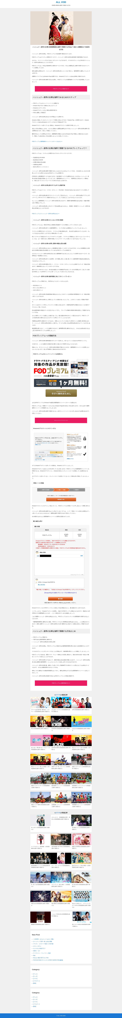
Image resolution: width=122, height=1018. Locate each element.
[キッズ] (35, 976)
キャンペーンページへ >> (61, 420)
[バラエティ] (36, 981)
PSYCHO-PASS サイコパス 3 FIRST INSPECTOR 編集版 (48, 960)
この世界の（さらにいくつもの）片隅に (43, 939)
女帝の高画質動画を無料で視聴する (80, 709)
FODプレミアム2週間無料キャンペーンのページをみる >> (47, 141)
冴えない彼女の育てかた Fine (41, 957)
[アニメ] (35, 974)
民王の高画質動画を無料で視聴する (39, 728)
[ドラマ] (57, 695)
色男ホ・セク (36, 950)
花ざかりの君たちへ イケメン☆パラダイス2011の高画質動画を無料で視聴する (81, 905)
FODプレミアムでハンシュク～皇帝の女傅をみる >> (45, 213)
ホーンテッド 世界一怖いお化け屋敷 (42, 941)
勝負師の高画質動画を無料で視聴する (40, 924)
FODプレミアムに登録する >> (61, 88)
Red (34, 955)
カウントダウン (37, 946)
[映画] (34, 983)
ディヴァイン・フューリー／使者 (42, 953)
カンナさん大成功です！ (39, 948)
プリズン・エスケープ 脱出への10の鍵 (43, 943)
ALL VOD (61, 2)
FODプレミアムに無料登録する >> (61, 683)
